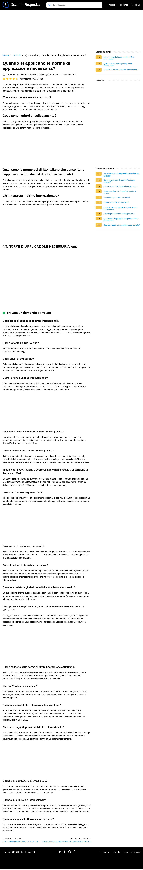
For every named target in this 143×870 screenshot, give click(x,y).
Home (6, 55)
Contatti (116, 852)
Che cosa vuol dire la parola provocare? (120, 186)
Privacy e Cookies (132, 852)
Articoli (112, 5)
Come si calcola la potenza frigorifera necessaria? (119, 58)
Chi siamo (104, 852)
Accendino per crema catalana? (117, 197)
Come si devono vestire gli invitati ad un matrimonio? (120, 208)
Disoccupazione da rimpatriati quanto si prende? (120, 192)
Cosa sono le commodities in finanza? (20, 842)
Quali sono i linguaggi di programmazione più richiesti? (121, 220)
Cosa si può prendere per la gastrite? (119, 214)
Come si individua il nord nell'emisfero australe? (119, 181)
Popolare (136, 5)
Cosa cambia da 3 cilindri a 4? (116, 202)
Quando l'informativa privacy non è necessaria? (118, 64)
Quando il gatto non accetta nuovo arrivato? (122, 225)
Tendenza (123, 5)
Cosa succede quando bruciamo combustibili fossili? (66, 842)
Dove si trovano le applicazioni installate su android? (121, 175)
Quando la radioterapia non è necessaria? (121, 70)
